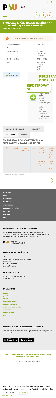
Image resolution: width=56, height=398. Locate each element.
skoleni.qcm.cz (8, 312)
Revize (24, 135)
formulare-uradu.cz (10, 304)
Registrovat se (38, 87)
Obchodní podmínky (11, 208)
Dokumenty (35, 129)
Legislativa (7, 199)
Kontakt (6, 214)
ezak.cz (5, 299)
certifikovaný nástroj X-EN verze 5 (38, 354)
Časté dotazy (8, 205)
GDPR (38, 356)
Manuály (6, 202)
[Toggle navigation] (5, 15)
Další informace (7, 395)
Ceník (5, 196)
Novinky (6, 211)
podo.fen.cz (7, 296)
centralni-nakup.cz (10, 301)
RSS (4, 217)
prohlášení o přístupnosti (25, 356)
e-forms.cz (7, 310)
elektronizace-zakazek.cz (12, 307)
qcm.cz (5, 293)
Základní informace (15, 129)
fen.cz (5, 315)
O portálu (7, 192)
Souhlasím (22, 392)
